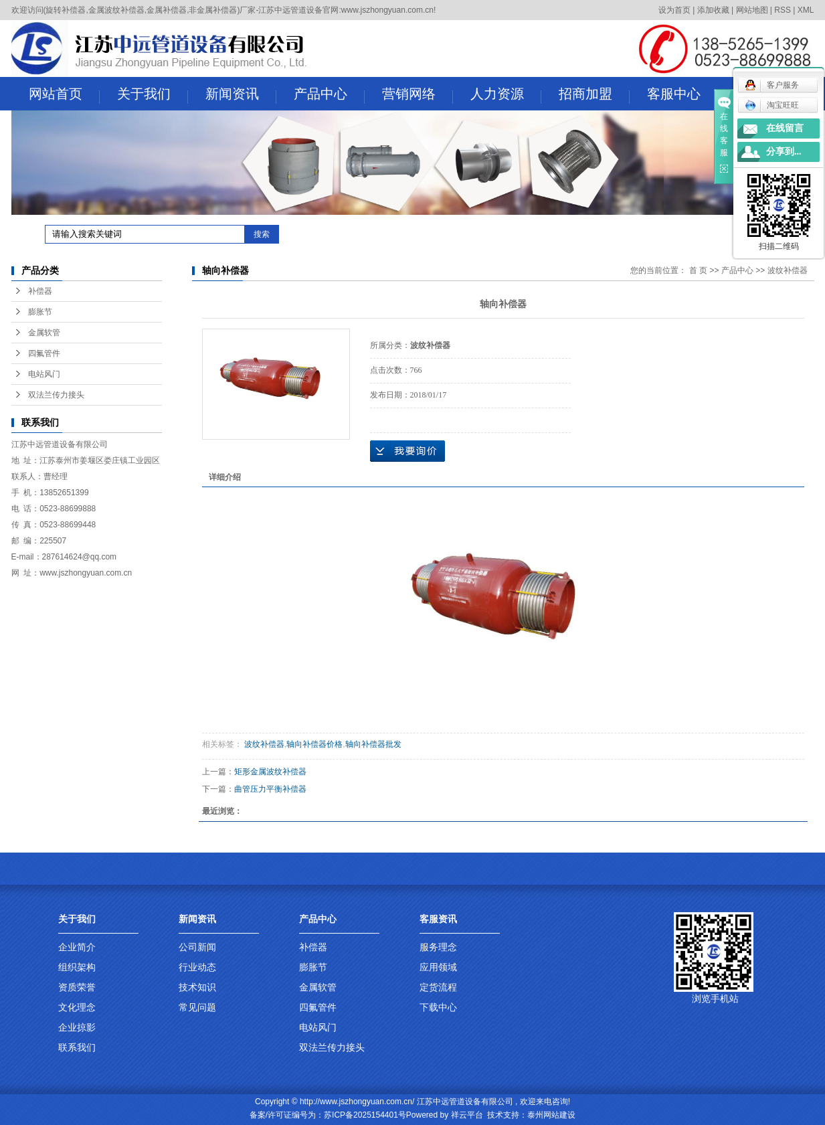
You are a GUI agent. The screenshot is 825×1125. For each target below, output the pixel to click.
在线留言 (785, 128)
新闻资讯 (240, 95)
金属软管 (44, 332)
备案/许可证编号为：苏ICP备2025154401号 (328, 1115)
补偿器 (40, 291)
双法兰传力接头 (56, 395)
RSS (782, 10)
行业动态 (197, 967)
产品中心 (329, 95)
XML (806, 10)
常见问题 (197, 1007)
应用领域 (438, 967)
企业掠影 (77, 1027)
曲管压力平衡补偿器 (270, 789)
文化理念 (77, 1007)
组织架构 (77, 967)
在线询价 (407, 451)
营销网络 (417, 95)
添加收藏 (713, 10)
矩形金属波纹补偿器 (270, 771)
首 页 (698, 270)
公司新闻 (197, 947)
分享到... (784, 152)
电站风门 (44, 374)
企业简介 (77, 947)
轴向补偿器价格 (314, 744)
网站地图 (752, 10)
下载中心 (438, 1007)
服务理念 (438, 947)
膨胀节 (40, 312)
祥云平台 (467, 1115)
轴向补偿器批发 (373, 744)
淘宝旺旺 (772, 105)
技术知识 (197, 987)
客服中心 (682, 95)
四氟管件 (44, 353)
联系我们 (77, 1047)
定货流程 (438, 987)
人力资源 (505, 95)
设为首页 (674, 10)
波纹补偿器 (787, 270)
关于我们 (152, 95)
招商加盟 (594, 95)
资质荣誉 (77, 987)
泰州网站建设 (551, 1115)
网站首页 (64, 95)
